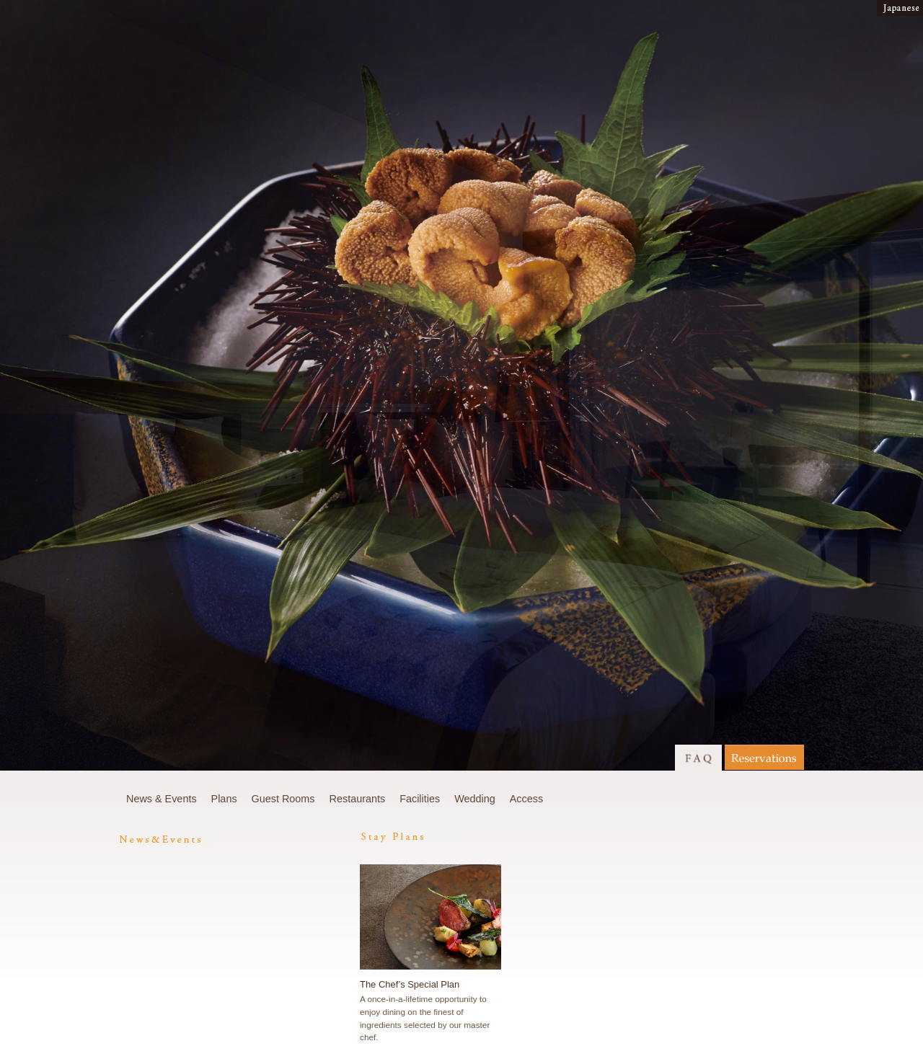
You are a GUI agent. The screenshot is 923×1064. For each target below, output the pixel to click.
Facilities (419, 798)
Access (526, 798)
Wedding (474, 798)
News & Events (161, 798)
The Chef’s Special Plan (409, 984)
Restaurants (358, 798)
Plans (224, 798)
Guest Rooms (283, 798)
